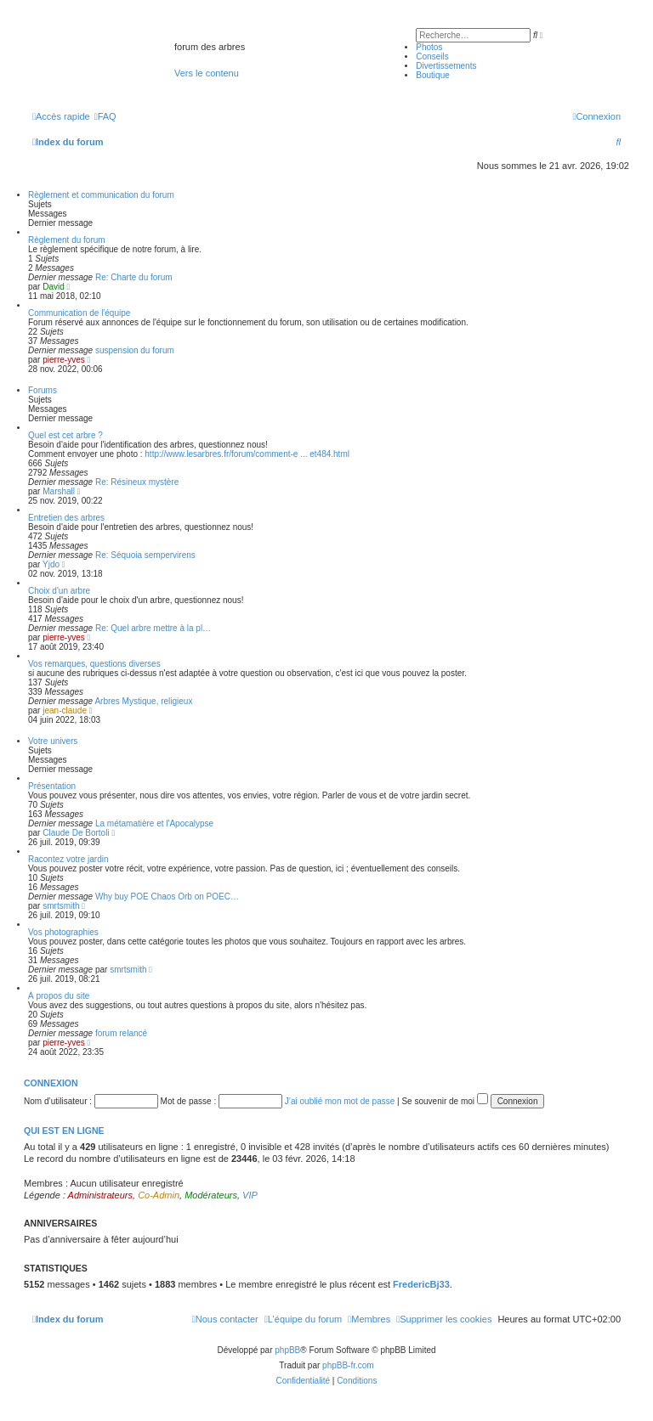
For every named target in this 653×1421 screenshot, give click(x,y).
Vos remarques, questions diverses (94, 663)
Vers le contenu (206, 73)
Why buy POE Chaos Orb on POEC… (167, 896)
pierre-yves (63, 359)
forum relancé (121, 1033)
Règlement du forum (66, 240)
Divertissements (446, 65)
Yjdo (51, 564)
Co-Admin (158, 1195)
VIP (250, 1195)
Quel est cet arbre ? (65, 435)
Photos (429, 47)
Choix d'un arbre (59, 590)
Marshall (59, 491)
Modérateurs (211, 1195)
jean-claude (65, 710)
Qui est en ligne (64, 1130)
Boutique (432, 75)
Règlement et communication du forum (101, 195)
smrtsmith (61, 906)
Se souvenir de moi (444, 1101)
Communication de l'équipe (79, 313)
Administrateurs (100, 1195)
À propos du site (58, 996)
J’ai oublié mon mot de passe (340, 1101)
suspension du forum (134, 350)
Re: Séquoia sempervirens (145, 555)
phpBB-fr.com (348, 1365)
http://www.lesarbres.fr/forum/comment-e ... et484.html (247, 454)
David (54, 286)
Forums (42, 390)
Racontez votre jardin (68, 859)
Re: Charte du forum (134, 277)
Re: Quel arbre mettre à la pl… (153, 628)
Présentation (52, 786)
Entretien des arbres (66, 517)
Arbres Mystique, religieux (143, 701)
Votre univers (52, 741)
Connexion (51, 1083)
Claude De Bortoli (76, 832)
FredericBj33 (421, 1284)
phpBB (287, 1350)
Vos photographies (63, 932)
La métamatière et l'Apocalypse (154, 823)
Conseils (432, 56)
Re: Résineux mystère (137, 482)
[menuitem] (105, 116)
